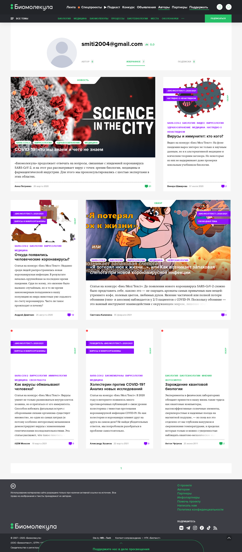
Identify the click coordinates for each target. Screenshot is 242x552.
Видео (201, 123)
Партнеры (179, 7)
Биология (64, 18)
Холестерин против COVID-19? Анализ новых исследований (117, 386)
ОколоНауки (170, 18)
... (182, 17)
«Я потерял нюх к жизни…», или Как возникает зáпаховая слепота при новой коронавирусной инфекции (152, 270)
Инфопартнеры (188, 497)
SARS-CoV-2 (23, 142)
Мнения (207, 375)
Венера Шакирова (177, 186)
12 (72, 314)
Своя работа (37, 380)
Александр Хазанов (101, 443)
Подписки (186, 61)
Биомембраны (114, 375)
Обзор (228, 98)
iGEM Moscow (22, 443)
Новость (83, 80)
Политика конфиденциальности (200, 509)
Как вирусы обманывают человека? (37, 386)
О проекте (184, 485)
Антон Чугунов (173, 443)
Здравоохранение (68, 142)
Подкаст (112, 7)
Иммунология (58, 375)
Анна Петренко (23, 186)
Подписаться (218, 18)
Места (155, 18)
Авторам (183, 489)
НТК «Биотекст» (152, 538)
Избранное (136, 61)
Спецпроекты (90, 7)
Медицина (80, 18)
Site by (102, 537)
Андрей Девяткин (24, 314)
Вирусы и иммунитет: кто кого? (195, 136)
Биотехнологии (137, 18)
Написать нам (187, 505)
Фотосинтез (173, 380)
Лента (71, 7)
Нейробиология (177, 260)
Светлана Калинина (101, 314)
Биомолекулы (99, 18)
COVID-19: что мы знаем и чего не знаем (59, 149)
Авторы (164, 7)
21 (150, 186)
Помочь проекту (189, 501)
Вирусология (43, 142)
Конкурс (128, 7)
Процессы (117, 18)
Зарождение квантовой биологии (186, 386)
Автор (88, 61)
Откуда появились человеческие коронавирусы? (42, 257)
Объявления (146, 7)
